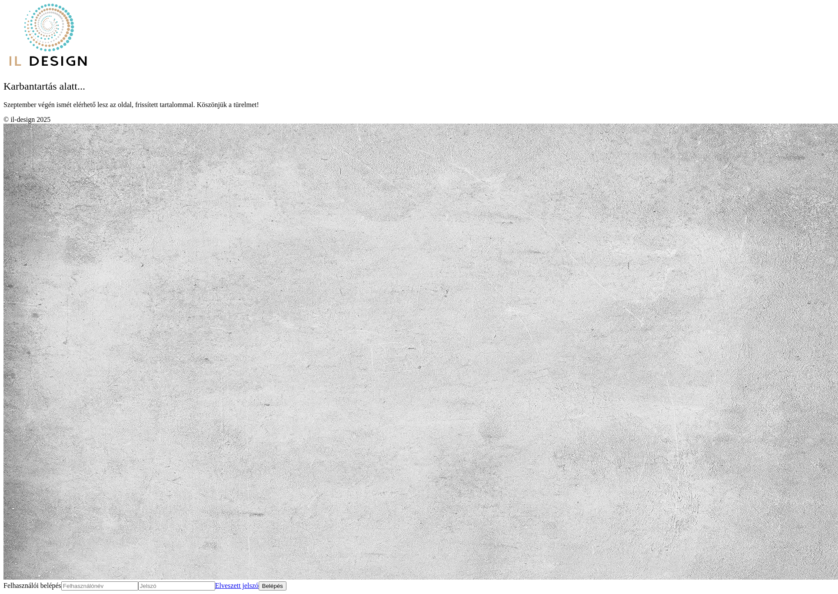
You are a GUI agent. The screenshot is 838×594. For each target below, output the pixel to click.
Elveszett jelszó (237, 585)
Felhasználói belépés (32, 585)
